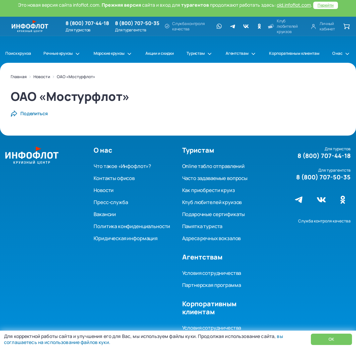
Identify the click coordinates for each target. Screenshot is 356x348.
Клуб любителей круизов (212, 202)
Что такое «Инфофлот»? (122, 166)
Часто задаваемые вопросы (214, 178)
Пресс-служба (111, 202)
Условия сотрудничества (211, 273)
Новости (41, 76)
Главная (19, 76)
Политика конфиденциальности (132, 226)
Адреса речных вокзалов (211, 238)
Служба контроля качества (324, 221)
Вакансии (105, 214)
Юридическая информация (125, 238)
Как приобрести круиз (208, 190)
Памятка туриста (202, 226)
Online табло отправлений (213, 166)
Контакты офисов (114, 178)
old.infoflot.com (294, 5)
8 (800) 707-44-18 (87, 23)
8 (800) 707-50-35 (137, 23)
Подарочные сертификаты (213, 214)
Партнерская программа (211, 285)
